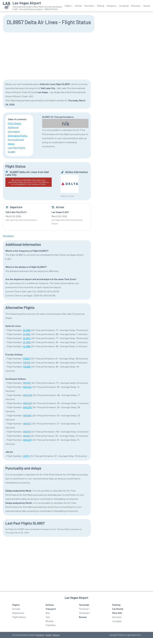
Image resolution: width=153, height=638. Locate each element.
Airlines (78, 5)
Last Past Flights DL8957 (16, 149)
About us (56, 635)
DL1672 (26, 338)
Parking (100, 5)
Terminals (84, 604)
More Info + (136, 5)
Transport (51, 608)
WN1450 (27, 386)
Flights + (68, 5)
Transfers (51, 625)
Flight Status (14, 123)
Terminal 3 (84, 612)
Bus (48, 612)
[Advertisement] (76, 56)
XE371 (26, 455)
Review (146, 5)
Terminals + (89, 5)
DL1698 (26, 346)
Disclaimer (40, 635)
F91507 (26, 358)
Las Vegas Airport (27, 3)
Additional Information (14, 129)
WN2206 (27, 395)
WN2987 (27, 415)
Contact (49, 635)
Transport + (111, 5)
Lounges (116, 621)
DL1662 (26, 334)
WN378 (26, 431)
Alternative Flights (17, 135)
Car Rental (124, 5)
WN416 (26, 435)
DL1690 (26, 342)
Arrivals (16, 608)
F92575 (26, 362)
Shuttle (49, 621)
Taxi (48, 617)
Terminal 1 (84, 608)
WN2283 (27, 403)
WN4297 (27, 439)
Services (116, 617)
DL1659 (26, 330)
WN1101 (27, 382)
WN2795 (27, 407)
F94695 (26, 366)
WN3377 (27, 423)
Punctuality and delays (16, 141)
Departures (18, 612)
